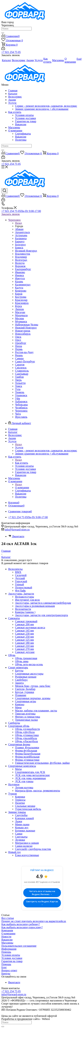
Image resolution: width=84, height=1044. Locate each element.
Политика (20, 139)
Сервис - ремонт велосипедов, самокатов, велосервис (46, 105)
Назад (18, 223)
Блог (4, 967)
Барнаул (19, 241)
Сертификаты (23, 133)
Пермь (19, 349)
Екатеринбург (23, 269)
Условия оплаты (24, 115)
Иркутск (20, 278)
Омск (18, 336)
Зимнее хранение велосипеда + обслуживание (41, 109)
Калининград (22, 284)
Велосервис (15, 96)
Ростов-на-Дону (24, 352)
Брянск (19, 247)
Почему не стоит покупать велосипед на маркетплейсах (33, 921)
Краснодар (21, 299)
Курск (18, 306)
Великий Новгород (26, 250)
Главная (12, 90)
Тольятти (20, 383)
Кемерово (20, 290)
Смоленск (21, 367)
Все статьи (7, 918)
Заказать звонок (10, 214)
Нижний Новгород (26, 327)
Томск (18, 386)
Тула (17, 389)
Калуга (19, 287)
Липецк (19, 309)
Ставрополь (22, 370)
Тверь (18, 379)
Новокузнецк (22, 330)
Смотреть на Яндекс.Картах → (42, 903)
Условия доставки (25, 118)
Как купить (14, 112)
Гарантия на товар (25, 121)
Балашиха (21, 238)
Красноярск (22, 303)
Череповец (21, 410)
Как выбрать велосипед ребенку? (20, 924)
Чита (18, 413)
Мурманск (21, 321)
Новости (6, 936)
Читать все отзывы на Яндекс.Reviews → (42, 893)
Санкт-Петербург (25, 361)
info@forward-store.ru (17, 529)
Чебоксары (21, 404)
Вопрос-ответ (9, 970)
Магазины (14, 127)
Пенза (18, 346)
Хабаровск (21, 401)
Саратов (19, 364)
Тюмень (19, 392)
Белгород (20, 244)
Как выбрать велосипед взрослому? (22, 927)
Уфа (17, 398)
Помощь (6, 951)
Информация (8, 948)
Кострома (20, 296)
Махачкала (21, 315)
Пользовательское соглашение (18, 945)
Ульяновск (21, 395)
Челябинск (21, 407)
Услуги (12, 102)
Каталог (12, 93)
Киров (18, 293)
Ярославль (21, 416)
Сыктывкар (21, 373)
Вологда (19, 263)
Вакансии (20, 124)
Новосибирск (23, 333)
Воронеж (20, 266)
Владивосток (22, 253)
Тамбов (19, 376)
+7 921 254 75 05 (11, 52)
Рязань (19, 355)
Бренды (5, 973)
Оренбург (20, 343)
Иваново (20, 272)
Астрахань (21, 235)
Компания (7, 930)
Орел (18, 339)
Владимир (21, 256)
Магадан (20, 312)
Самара (19, 358)
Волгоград (21, 259)
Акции (12, 99)
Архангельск (22, 232)
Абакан (19, 229)
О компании (15, 130)
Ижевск (19, 275)
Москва (19, 318)
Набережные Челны (26, 324)
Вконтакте (16, 536)
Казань (19, 281)
